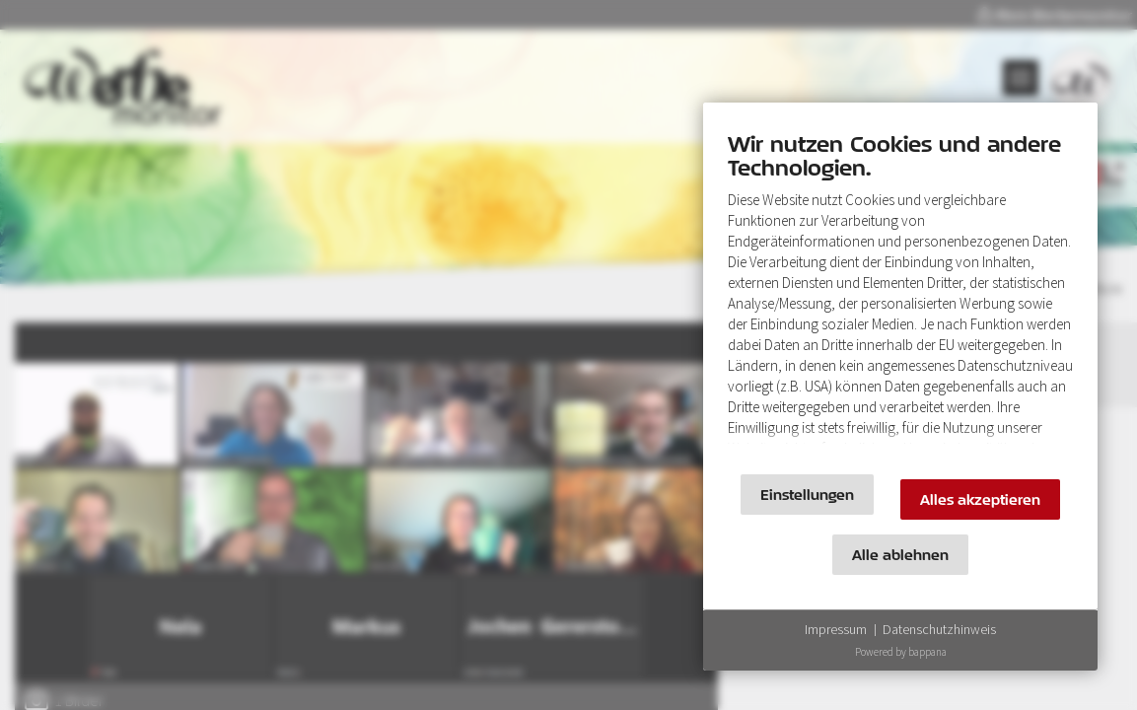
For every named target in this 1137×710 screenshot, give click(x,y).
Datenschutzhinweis (939, 629)
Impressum (836, 629)
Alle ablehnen (900, 554)
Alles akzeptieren (980, 499)
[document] (900, 293)
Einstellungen (807, 494)
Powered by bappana (901, 652)
